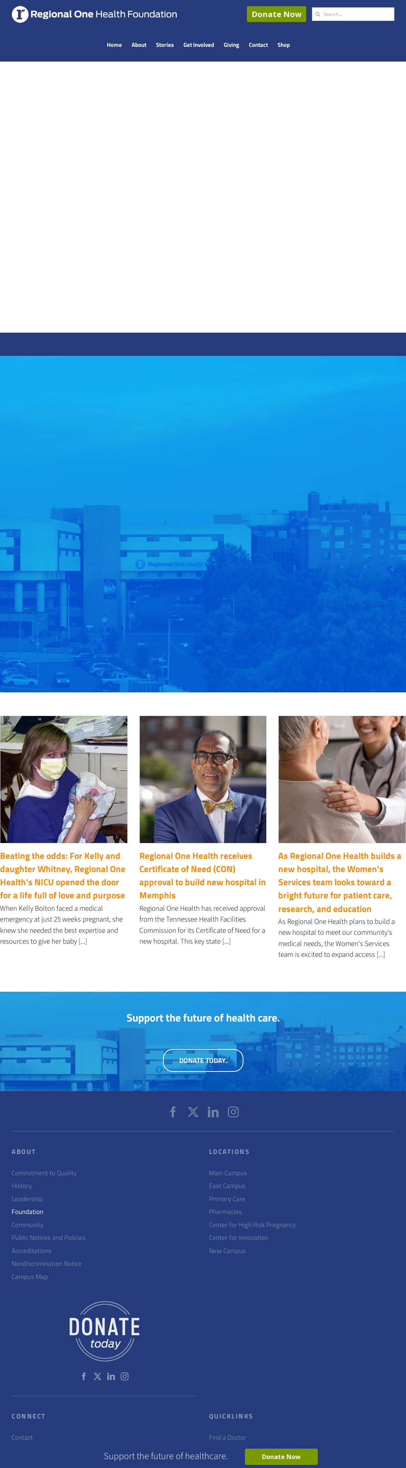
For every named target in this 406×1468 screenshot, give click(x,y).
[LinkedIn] (213, 1112)
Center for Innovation (238, 1238)
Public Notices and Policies (49, 1238)
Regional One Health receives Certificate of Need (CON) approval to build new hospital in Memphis (202, 875)
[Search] (317, 14)
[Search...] (353, 14)
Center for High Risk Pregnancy (252, 1225)
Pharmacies (225, 1212)
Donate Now (277, 14)
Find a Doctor (227, 1437)
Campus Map (30, 1277)
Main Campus (228, 1173)
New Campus (227, 1251)
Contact (22, 1437)
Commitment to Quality (44, 1173)
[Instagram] (233, 1112)
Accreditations (31, 1251)
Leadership (27, 1199)
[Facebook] (173, 1112)
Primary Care (227, 1199)
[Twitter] (193, 1112)
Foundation (27, 1212)
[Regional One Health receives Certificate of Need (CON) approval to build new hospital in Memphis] (203, 779)
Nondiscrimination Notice (47, 1264)
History (22, 1186)
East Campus (227, 1186)
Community (27, 1225)
